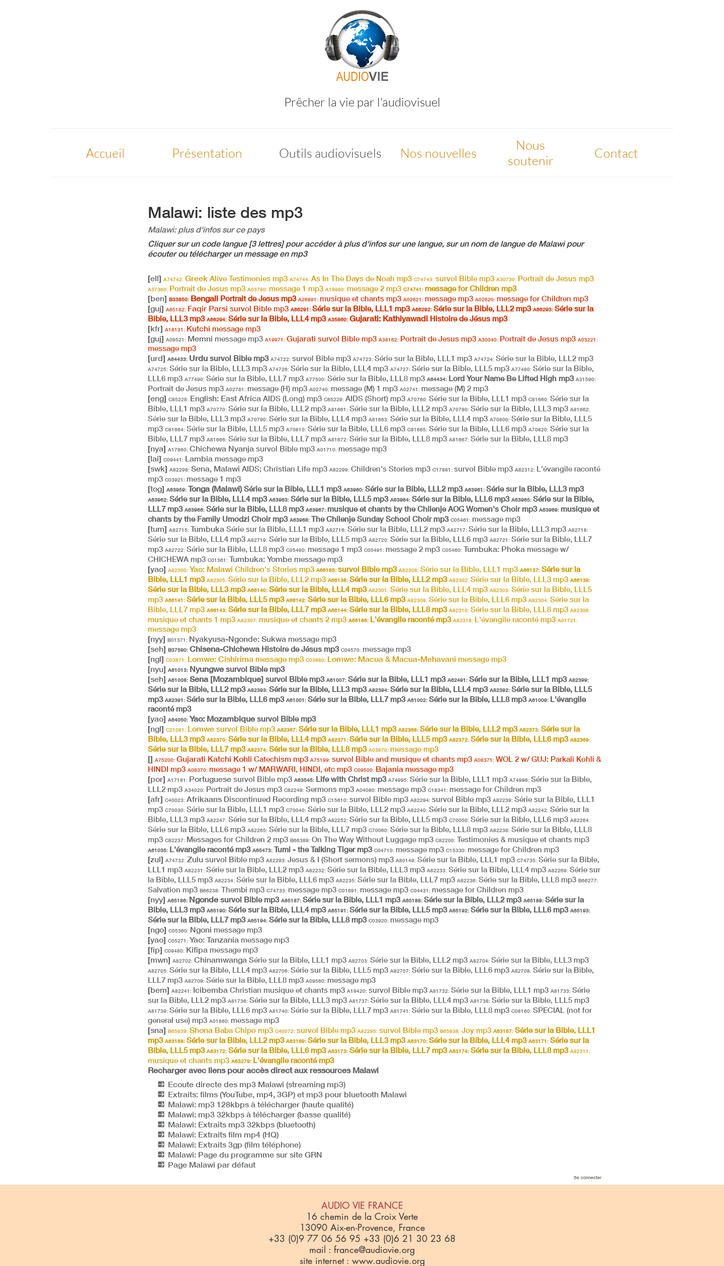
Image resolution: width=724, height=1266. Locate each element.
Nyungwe (226, 669)
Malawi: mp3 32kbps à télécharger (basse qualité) (259, 1114)
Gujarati (321, 338)
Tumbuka (246, 529)
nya (156, 448)
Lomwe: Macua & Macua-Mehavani (406, 659)
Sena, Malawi (248, 469)
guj (155, 308)
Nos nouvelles (438, 153)
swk (157, 469)
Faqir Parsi (227, 308)
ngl (155, 659)
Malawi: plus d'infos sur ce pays (206, 229)
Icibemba (258, 990)
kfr (155, 328)
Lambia (213, 458)
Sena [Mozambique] (246, 679)
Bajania (404, 769)
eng (157, 398)
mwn (159, 960)
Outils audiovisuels (330, 153)
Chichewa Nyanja (241, 448)
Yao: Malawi (241, 569)
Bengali (232, 298)
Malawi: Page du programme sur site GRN (245, 1154)
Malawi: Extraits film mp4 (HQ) (223, 1134)
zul (155, 859)
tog (156, 489)
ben (157, 298)
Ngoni (215, 930)
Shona (220, 1030)
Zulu (214, 859)
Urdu (217, 358)
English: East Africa (245, 398)
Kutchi (212, 328)
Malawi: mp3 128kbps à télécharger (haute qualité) (260, 1104)
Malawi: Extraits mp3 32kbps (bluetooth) (241, 1124)
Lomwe (220, 729)
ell (154, 278)
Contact (616, 153)
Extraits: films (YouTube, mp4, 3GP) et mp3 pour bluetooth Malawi (287, 1094)
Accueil (105, 153)
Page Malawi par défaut (211, 1165)
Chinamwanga (259, 960)
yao (156, 569)
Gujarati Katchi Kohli (231, 759)
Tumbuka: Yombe (275, 559)
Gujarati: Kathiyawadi (417, 318)
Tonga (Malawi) (253, 489)
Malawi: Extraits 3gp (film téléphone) (234, 1144)
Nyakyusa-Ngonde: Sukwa (251, 639)
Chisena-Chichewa (253, 649)
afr (155, 799)
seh (156, 649)
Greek (225, 278)
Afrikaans (245, 799)
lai (154, 458)
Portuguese (229, 779)
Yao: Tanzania (228, 940)
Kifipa (211, 950)
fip (155, 950)
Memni (214, 338)
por (156, 779)
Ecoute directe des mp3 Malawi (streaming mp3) (256, 1084)
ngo (157, 930)
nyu (156, 669)
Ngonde (223, 899)
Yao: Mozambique (242, 719)
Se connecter (587, 1177)
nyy (156, 639)
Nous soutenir (531, 152)
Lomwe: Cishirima (235, 659)
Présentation (207, 153)
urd (156, 358)
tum (157, 529)
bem (158, 990)
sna (156, 1030)
